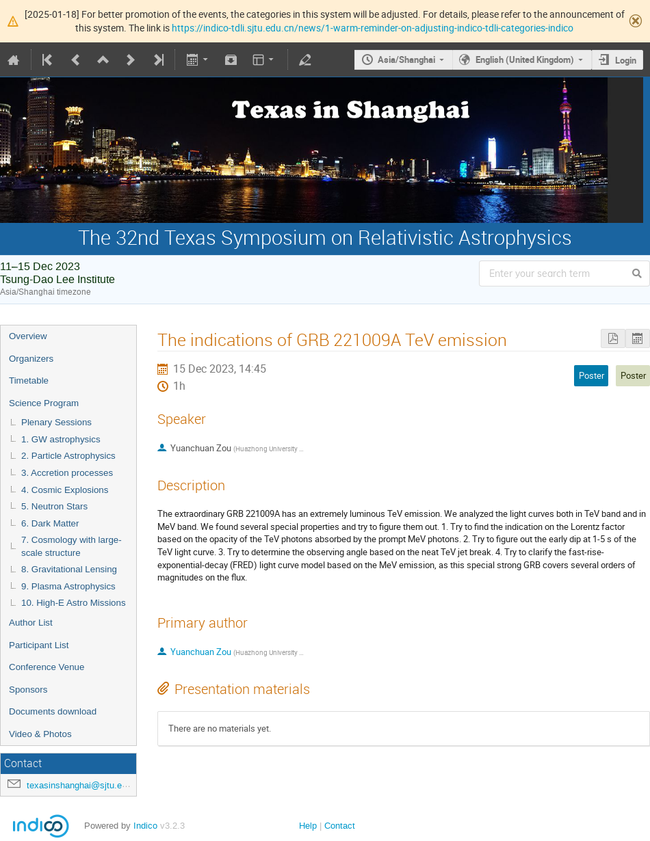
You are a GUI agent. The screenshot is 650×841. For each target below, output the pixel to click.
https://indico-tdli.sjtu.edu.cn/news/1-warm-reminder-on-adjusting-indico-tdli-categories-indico (372, 27)
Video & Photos (40, 734)
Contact (339, 825)
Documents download (52, 711)
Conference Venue (46, 667)
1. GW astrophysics (61, 439)
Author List (31, 622)
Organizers (31, 358)
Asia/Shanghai (406, 59)
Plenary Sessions (56, 422)
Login (625, 60)
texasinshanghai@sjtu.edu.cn (85, 785)
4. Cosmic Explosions (64, 490)
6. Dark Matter (50, 523)
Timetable (29, 380)
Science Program (44, 403)
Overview (28, 336)
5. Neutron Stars (54, 506)
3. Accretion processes (67, 473)
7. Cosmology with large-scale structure (71, 546)
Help (308, 825)
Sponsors (28, 689)
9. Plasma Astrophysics (68, 586)
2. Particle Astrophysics (68, 456)
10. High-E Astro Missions (73, 603)
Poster (633, 375)
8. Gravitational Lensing (69, 569)
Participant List (38, 645)
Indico (145, 825)
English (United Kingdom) (525, 59)
